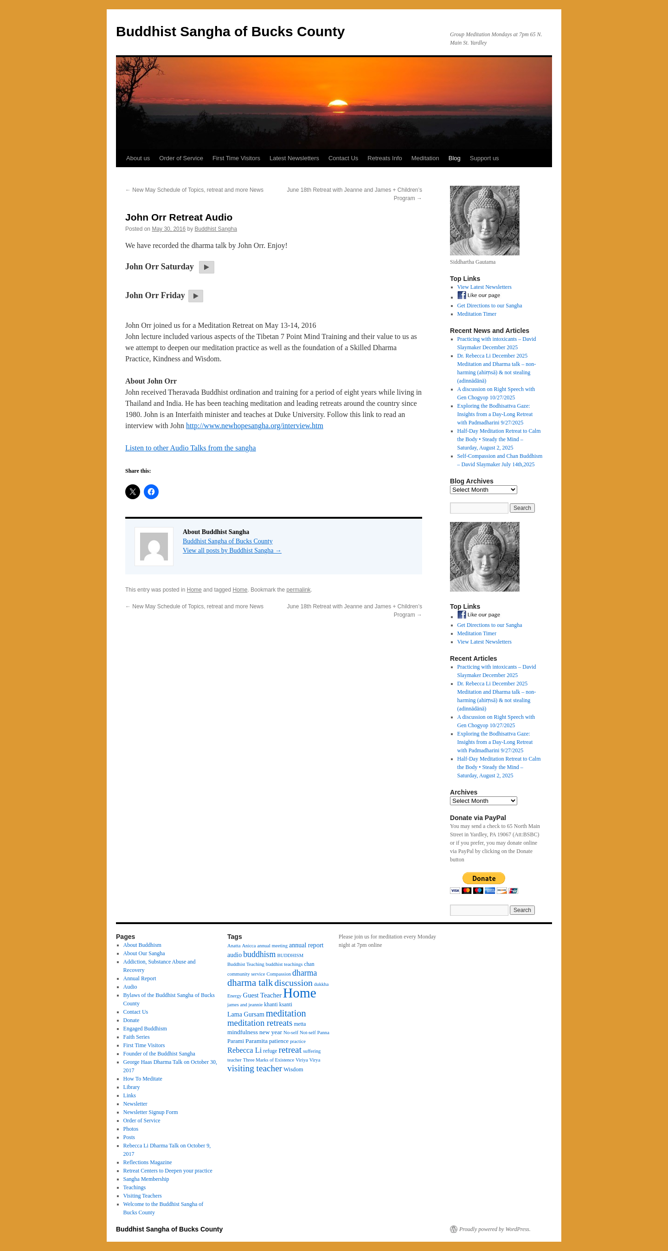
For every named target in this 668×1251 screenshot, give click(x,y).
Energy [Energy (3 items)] (234, 995)
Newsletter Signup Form (150, 1112)
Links (129, 1095)
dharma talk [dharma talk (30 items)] (250, 982)
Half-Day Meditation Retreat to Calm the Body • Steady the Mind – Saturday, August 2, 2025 (499, 439)
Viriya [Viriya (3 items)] (301, 1059)
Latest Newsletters (294, 158)
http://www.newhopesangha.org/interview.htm (254, 426)
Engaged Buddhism (145, 1028)
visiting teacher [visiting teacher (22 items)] (254, 1068)
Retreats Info (384, 158)
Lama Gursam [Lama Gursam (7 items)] (245, 1014)
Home (194, 589)
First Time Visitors (236, 158)
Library (131, 1087)
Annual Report (139, 978)
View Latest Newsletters (484, 287)
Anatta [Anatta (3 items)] (233, 945)
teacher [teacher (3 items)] (234, 1059)
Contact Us (343, 158)
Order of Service (181, 158)
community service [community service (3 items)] (246, 974)
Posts (129, 1137)
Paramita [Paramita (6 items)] (256, 1040)
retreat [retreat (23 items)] (290, 1050)
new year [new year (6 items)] (270, 1032)
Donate (131, 1020)
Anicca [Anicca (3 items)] (249, 945)
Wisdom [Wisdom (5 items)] (293, 1069)
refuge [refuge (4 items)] (270, 1051)
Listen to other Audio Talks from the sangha (190, 448)
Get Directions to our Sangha (489, 305)
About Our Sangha (144, 953)
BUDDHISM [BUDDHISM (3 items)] (290, 955)
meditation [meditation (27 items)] (286, 1013)
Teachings (134, 1187)
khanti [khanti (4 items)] (270, 1004)
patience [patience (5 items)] (279, 1041)
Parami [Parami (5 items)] (235, 1041)
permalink (299, 589)
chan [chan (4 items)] (309, 964)
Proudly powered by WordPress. (495, 1229)
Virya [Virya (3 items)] (315, 1059)
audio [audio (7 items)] (234, 954)
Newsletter (135, 1104)
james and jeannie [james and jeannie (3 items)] (245, 1004)
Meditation (425, 158)
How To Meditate (142, 1078)
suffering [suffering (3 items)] (312, 1051)
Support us (484, 158)
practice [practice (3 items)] (298, 1041)
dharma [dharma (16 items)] (304, 972)
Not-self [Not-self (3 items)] (308, 1032)
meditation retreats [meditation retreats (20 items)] (259, 1023)
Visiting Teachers (142, 1195)
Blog (455, 158)
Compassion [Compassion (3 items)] (278, 974)
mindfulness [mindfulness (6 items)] (242, 1032)
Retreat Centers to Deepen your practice (167, 1170)
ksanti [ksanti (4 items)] (285, 1004)
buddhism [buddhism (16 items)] (259, 954)
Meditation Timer (476, 314)
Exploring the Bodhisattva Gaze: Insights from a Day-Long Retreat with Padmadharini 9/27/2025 (495, 414)
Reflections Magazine (147, 1162)
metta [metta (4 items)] (300, 1024)
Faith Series (136, 1037)
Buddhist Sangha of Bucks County (230, 31)
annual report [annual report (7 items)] (306, 945)
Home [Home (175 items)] (299, 992)
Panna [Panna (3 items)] (323, 1032)
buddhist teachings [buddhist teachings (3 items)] (284, 964)
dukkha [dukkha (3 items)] (321, 984)
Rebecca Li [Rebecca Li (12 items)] (244, 1050)
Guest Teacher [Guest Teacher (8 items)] (262, 995)
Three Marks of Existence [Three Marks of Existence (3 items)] (268, 1059)
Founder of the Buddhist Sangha (159, 1053)
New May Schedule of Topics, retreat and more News (194, 190)
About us (138, 158)
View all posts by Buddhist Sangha (232, 550)
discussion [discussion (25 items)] (293, 982)
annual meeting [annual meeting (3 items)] (272, 945)
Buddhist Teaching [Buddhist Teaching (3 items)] (245, 964)
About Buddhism (142, 945)
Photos (131, 1129)
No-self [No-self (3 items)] (290, 1032)
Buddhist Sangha (215, 229)
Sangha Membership (146, 1179)
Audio (130, 987)
